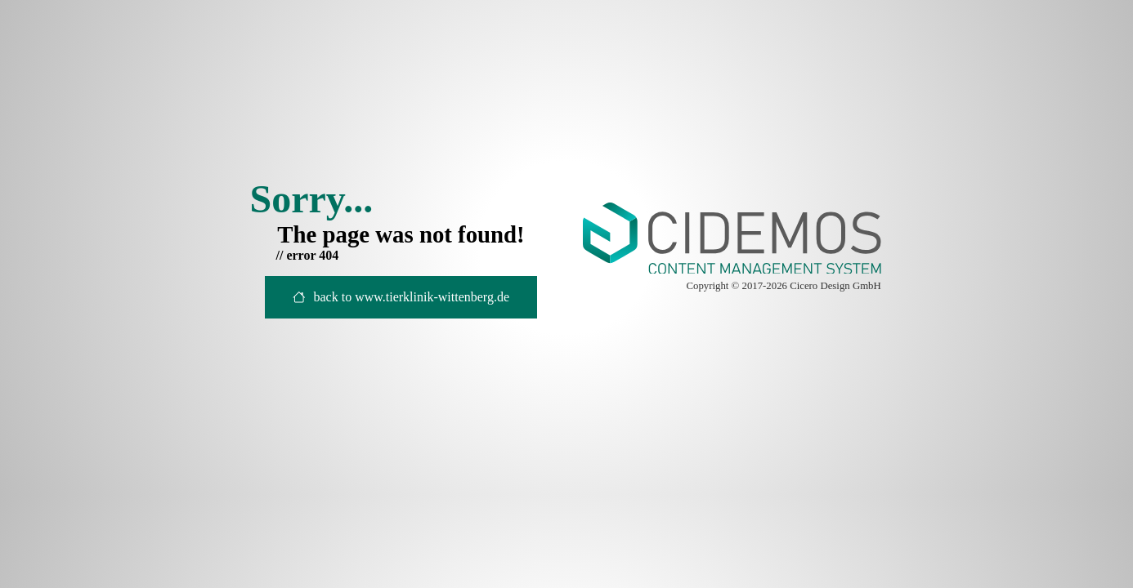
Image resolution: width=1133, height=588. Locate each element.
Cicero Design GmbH (835, 286)
